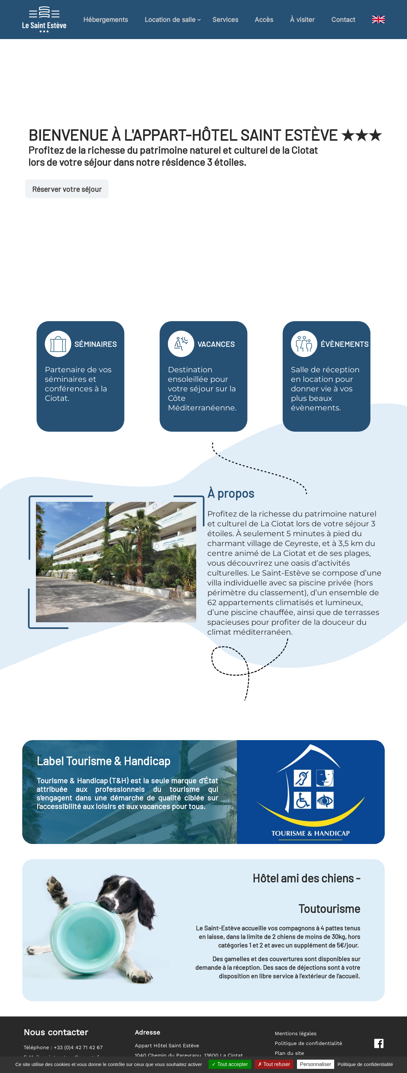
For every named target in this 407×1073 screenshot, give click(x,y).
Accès (264, 19)
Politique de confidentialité (308, 1043)
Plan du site (289, 1053)
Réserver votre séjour (68, 189)
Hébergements (105, 19)
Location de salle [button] (170, 19)
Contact (343, 19)
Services (225, 19)
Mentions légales (295, 1033)
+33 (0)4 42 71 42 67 (78, 1047)
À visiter (302, 19)
